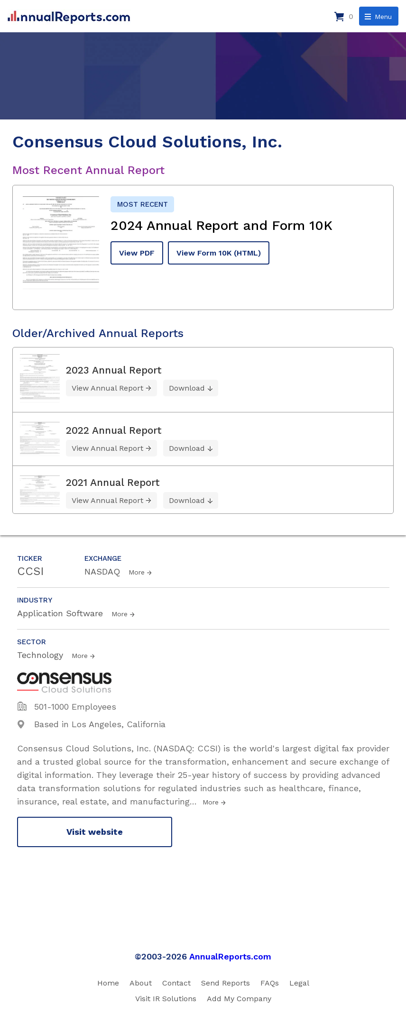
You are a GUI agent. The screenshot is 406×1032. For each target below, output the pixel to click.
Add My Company (239, 998)
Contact (176, 982)
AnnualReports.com (230, 956)
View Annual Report (107, 388)
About (140, 982)
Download (187, 388)
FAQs (269, 982)
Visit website (94, 832)
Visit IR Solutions (165, 998)
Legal (299, 982)
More (137, 572)
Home (108, 982)
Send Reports (225, 982)
